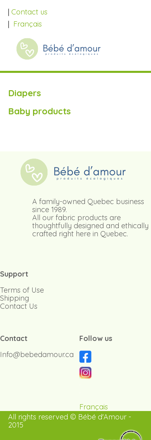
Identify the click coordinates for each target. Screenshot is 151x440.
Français (27, 24)
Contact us (29, 12)
